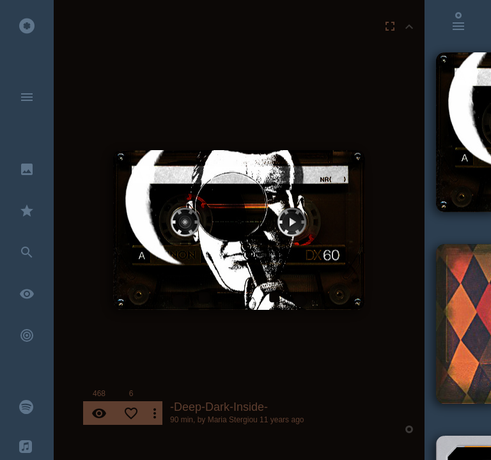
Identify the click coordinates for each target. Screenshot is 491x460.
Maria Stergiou (233, 419)
